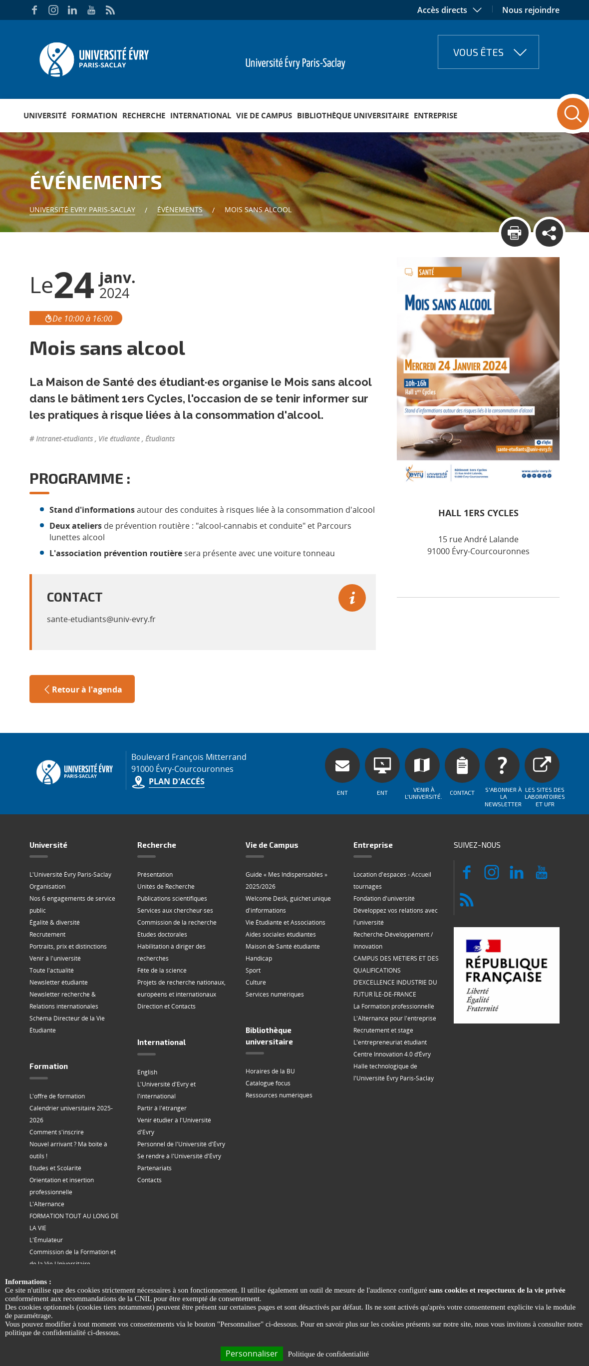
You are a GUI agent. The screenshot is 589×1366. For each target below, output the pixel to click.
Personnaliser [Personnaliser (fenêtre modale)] (252, 1353)
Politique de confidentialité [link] (328, 1354)
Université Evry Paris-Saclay (82, 209)
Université (44, 115)
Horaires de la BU (270, 1071)
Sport (253, 970)
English (147, 1072)
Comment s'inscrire (56, 1132)
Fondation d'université (384, 898)
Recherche (143, 115)
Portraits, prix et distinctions (68, 946)
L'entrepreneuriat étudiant (390, 1042)
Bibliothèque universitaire (353, 115)
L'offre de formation (57, 1096)
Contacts (149, 1180)
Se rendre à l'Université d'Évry (179, 1156)
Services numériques (275, 994)
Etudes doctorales (162, 934)
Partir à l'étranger (162, 1108)
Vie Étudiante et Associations (285, 922)
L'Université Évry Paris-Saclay (70, 874)
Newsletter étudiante (58, 982)
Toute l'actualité (51, 970)
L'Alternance (46, 1204)
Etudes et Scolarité (55, 1168)
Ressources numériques (279, 1095)
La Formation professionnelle (393, 1006)
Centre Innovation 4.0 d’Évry (392, 1054)
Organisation (47, 886)
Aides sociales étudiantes (281, 934)
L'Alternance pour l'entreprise (394, 1018)
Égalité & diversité (54, 922)
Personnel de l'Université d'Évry (181, 1144)
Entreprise (435, 115)
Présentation (155, 874)
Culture (256, 982)
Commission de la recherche (177, 922)
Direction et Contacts (166, 1006)
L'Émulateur (46, 1240)
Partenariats (154, 1168)
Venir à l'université (55, 958)
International (200, 115)
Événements (180, 209)
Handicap (259, 958)
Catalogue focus (268, 1083)
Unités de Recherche (166, 886)
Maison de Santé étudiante (283, 946)
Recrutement (47, 934)
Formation (94, 115)
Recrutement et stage (383, 1030)
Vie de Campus (264, 115)
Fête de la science (162, 970)
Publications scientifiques (172, 898)
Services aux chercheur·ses (175, 910)
